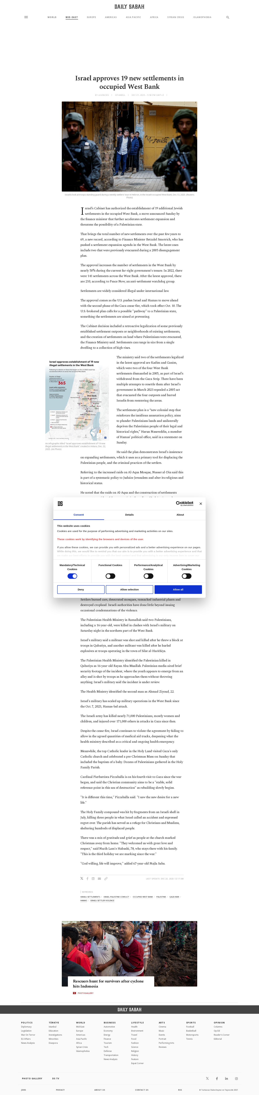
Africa (154, 17)
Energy (107, 1034)
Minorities (53, 1038)
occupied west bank (143, 896)
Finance (107, 1038)
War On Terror (28, 1034)
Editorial (218, 1038)
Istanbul (52, 1026)
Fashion (135, 1043)
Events (162, 1034)
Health (134, 1026)
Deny (81, 589)
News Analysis (28, 1043)
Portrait (162, 1038)
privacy (60, 1090)
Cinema (162, 1026)
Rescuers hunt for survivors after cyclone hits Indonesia (110, 984)
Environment (137, 1030)
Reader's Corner (222, 1034)
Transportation (111, 1055)
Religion (135, 1051)
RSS (180, 1090)
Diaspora (53, 1043)
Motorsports (192, 1034)
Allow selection (129, 589)
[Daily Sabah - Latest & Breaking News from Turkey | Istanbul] (129, 6)
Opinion (219, 1022)
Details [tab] (129, 514)
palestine (161, 896)
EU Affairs (25, 1038)
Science (134, 1047)
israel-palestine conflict (116, 896)
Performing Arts (166, 1043)
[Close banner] (201, 503)
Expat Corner (137, 1063)
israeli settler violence (102, 900)
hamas (83, 900)
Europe (91, 17)
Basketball (191, 1030)
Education (53, 1030)
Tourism (108, 1043)
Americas (111, 17)
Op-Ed (217, 1030)
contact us (141, 1090)
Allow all (178, 589)
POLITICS (27, 1022)
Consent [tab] (79, 514)
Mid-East (72, 17)
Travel (134, 1034)
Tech (106, 1047)
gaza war (174, 896)
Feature (134, 1059)
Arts (162, 1022)
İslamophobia (83, 1051)
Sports (191, 1022)
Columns (218, 1026)
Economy (108, 1030)
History (134, 1055)
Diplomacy (26, 1026)
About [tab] (180, 514)
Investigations (55, 1034)
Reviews (162, 1047)
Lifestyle (137, 1022)
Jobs (23, 1090)
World (52, 17)
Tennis (189, 1038)
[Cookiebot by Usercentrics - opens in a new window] (178, 503)
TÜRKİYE (54, 1022)
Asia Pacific (133, 17)
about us (99, 1090)
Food (133, 1038)
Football (190, 1026)
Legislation (26, 1030)
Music (161, 1030)
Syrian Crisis (175, 17)
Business (110, 1022)
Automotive (109, 1026)
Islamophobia (202, 17)
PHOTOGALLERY (85, 993)
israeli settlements (90, 896)
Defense (108, 1051)
